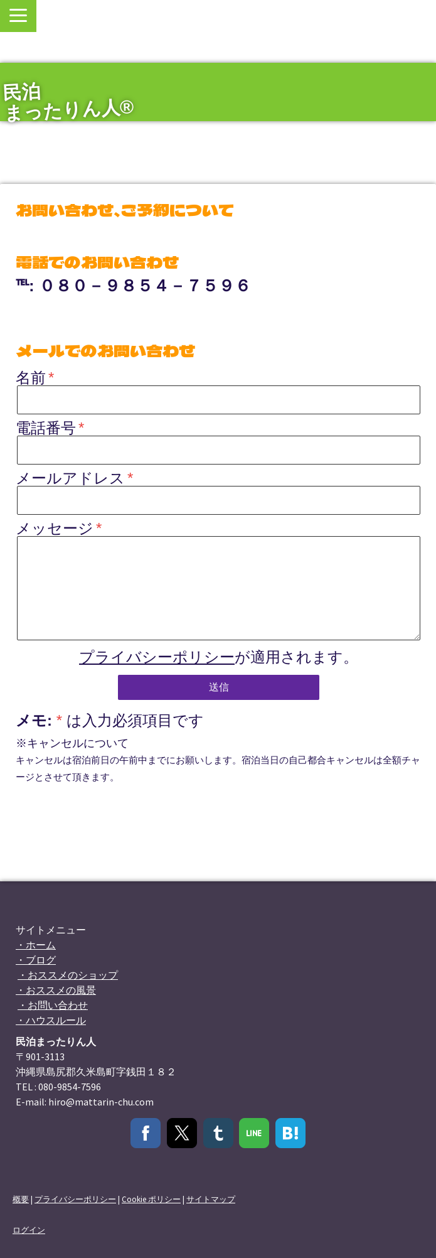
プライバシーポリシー (157, 656)
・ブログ (36, 960)
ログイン (29, 1230)
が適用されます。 (218, 656)
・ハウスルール (51, 1020)
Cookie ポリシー (151, 1199)
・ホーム (36, 944)
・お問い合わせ (53, 1005)
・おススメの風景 (56, 990)
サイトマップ (210, 1199)
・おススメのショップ (68, 975)
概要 (21, 1199)
